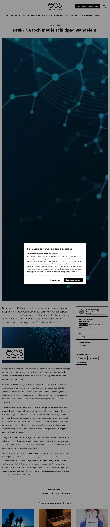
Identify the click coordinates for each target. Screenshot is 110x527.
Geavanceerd (55, 280)
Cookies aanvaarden (73, 280)
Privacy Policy (75, 271)
